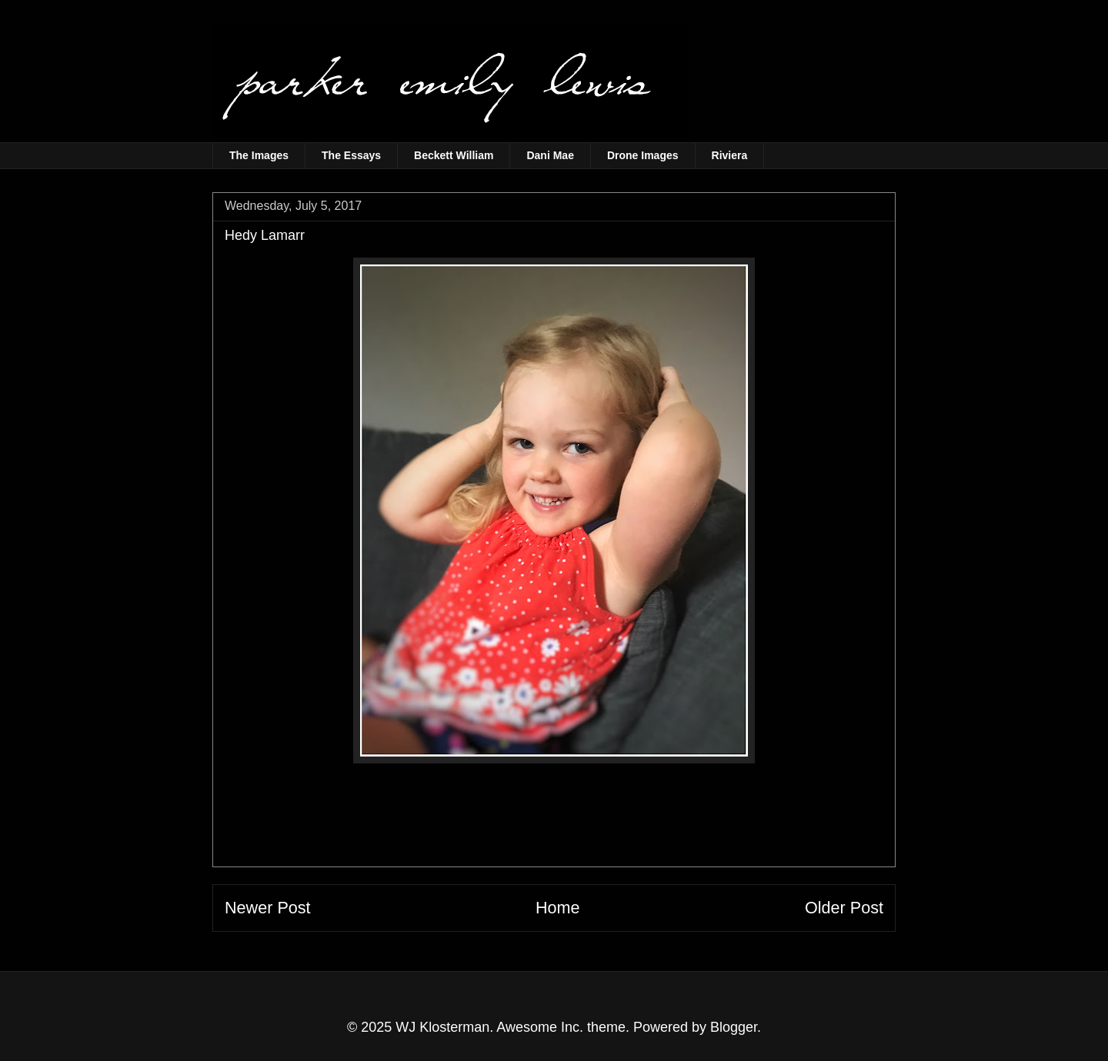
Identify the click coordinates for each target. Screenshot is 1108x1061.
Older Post (844, 907)
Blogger (733, 1027)
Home (558, 907)
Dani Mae (549, 155)
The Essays (351, 155)
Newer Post (268, 907)
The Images (259, 155)
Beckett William (453, 155)
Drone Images (643, 155)
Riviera (730, 155)
